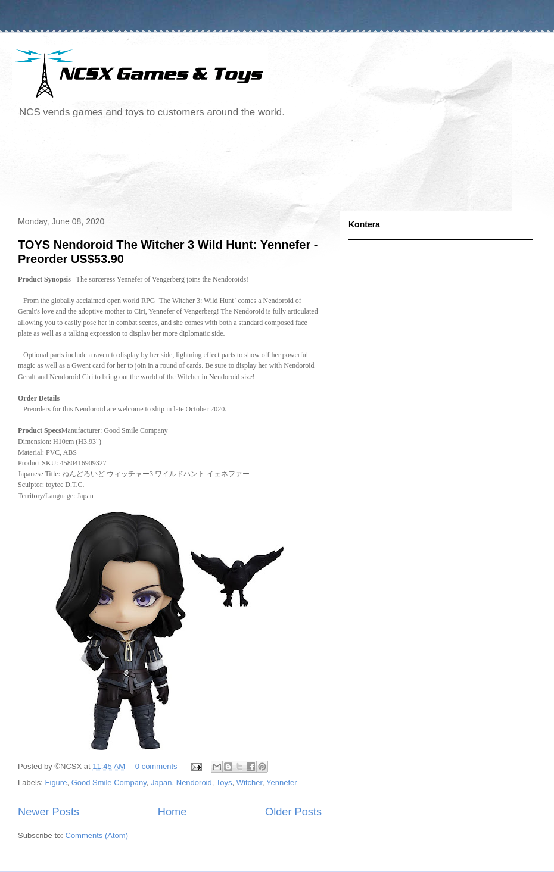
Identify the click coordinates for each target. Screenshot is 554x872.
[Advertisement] (229, 169)
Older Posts (293, 812)
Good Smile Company (109, 782)
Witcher (249, 782)
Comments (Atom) (97, 835)
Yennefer (281, 782)
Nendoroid (194, 782)
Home (172, 812)
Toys (224, 782)
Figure (56, 782)
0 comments (156, 766)
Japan (161, 782)
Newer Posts (48, 812)
